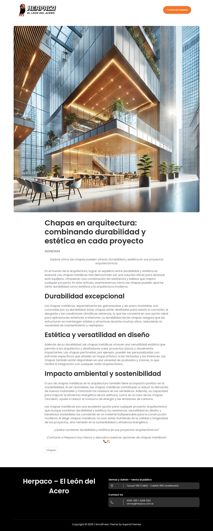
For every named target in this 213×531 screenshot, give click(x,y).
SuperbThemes (131, 524)
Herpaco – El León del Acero (59, 486)
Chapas (51, 450)
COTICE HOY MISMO (177, 9)
